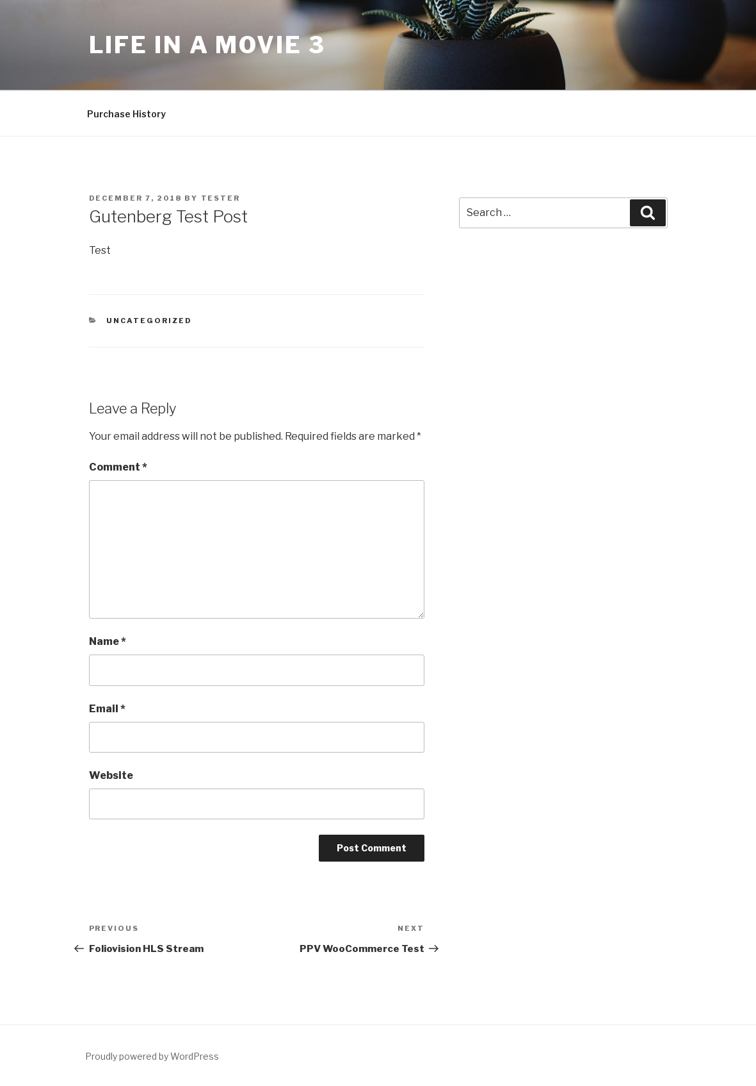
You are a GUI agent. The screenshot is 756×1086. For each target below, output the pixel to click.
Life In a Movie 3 (207, 45)
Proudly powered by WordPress (152, 1056)
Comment (118, 467)
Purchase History (126, 113)
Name (107, 641)
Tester (221, 198)
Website (111, 775)
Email (107, 709)
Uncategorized (149, 320)
